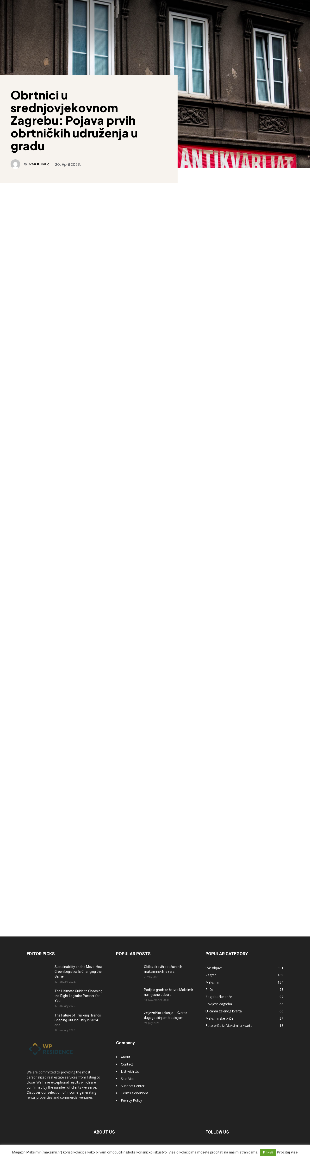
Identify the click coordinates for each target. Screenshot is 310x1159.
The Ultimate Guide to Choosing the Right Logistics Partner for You (78, 992)
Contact (127, 1061)
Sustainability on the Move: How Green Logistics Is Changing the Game (79, 968)
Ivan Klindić (39, 164)
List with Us (130, 1068)
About (125, 1053)
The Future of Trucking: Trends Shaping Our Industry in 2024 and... (78, 1016)
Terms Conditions (135, 1089)
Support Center (132, 1082)
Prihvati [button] (268, 1152)
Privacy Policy (131, 1097)
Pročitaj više (287, 1152)
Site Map (128, 1075)
